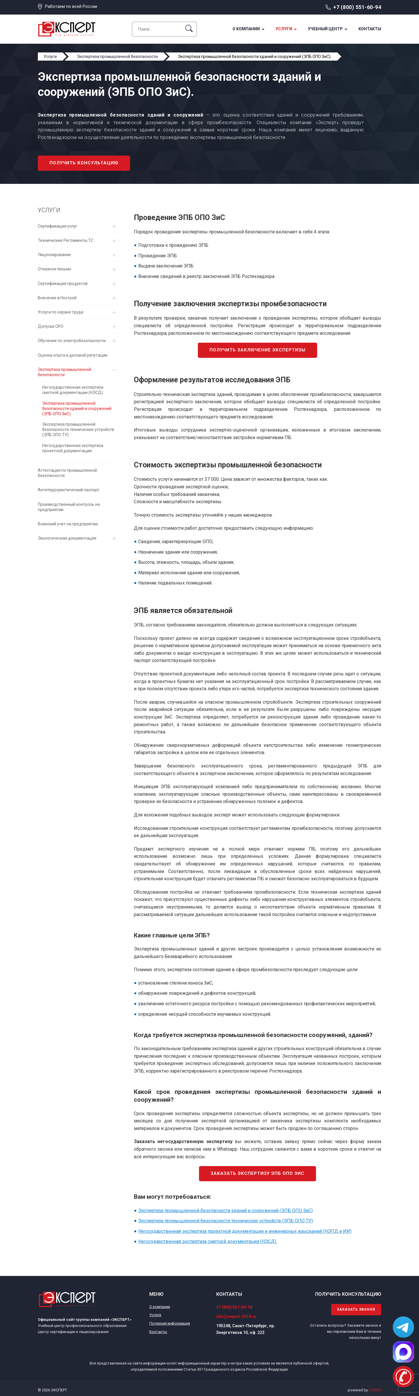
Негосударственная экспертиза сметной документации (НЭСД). (207, 1241)
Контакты (369, 29)
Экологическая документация (67, 538)
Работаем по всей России (71, 6)
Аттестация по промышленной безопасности (67, 473)
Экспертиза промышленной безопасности (64, 372)
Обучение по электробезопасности (72, 340)
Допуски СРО (50, 326)
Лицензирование (54, 254)
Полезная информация (169, 1323)
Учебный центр (325, 29)
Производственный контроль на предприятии (69, 507)
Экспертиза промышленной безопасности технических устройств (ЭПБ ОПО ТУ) (78, 429)
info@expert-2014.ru (236, 1316)
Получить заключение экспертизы (258, 350)
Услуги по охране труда (60, 312)
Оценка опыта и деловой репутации (72, 355)
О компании (246, 29)
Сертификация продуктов (63, 283)
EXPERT (375, 1390)
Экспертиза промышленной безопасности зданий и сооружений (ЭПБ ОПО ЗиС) (225, 1210)
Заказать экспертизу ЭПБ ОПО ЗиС (257, 1173)
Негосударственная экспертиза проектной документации (72, 448)
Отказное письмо (54, 269)
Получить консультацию (83, 163)
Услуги (284, 29)
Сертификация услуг (57, 226)
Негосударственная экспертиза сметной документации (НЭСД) (72, 390)
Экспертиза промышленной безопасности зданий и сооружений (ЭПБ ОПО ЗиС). (76, 408)
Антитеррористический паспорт (68, 489)
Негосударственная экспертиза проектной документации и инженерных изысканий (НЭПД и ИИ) (244, 1231)
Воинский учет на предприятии (68, 524)
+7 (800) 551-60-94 (357, 7)
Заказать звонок (356, 1309)
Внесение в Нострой (57, 297)
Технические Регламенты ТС (65, 240)
